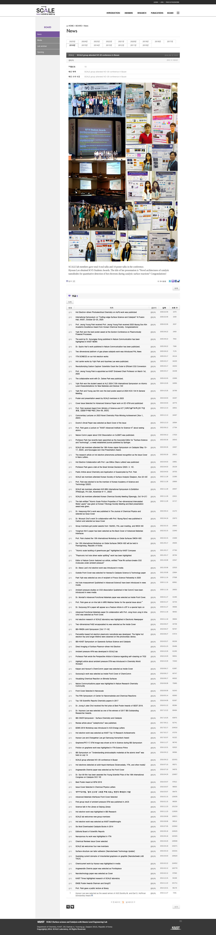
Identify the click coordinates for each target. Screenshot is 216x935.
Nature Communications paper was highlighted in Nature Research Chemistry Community (107, 684)
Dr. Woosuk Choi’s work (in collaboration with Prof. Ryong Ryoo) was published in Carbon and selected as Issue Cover (109, 519)
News (39, 34)
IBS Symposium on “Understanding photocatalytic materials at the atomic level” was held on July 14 (110, 753)
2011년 (133, 45)
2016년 (72, 45)
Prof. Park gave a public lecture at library (92, 888)
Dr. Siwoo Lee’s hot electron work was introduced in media (99, 567)
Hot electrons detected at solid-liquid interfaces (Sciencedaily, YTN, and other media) (110, 764)
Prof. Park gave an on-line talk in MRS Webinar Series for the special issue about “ (109, 602)
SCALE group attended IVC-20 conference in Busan (98, 55)
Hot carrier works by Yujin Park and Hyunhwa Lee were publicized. (102, 361)
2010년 (145, 45)
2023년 (97, 41)
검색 (68, 907)
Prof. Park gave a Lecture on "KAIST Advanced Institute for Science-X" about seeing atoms (110, 428)
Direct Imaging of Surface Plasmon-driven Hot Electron (98, 646)
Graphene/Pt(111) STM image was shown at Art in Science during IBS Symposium (109, 742)
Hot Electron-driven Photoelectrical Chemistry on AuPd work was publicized (106, 312)
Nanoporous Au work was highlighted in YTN (93, 836)
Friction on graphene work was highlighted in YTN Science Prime (102, 747)
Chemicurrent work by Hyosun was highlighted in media (98, 863)
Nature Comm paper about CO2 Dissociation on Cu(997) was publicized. (105, 435)
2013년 (109, 45)
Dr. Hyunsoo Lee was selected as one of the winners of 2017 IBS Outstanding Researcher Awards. (107, 711)
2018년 (158, 41)
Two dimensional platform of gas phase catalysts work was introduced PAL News (108, 351)
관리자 (71, 60)
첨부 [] (71, 281)
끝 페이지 (130, 902)
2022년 (109, 41)
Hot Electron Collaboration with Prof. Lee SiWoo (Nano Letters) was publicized (107, 462)
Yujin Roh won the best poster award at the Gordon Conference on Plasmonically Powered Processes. (108, 333)
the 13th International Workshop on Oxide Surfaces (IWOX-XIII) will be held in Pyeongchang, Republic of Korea (107, 544)
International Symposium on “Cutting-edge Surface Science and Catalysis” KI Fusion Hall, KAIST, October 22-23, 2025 (110, 318)
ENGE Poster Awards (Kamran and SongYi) (93, 883)
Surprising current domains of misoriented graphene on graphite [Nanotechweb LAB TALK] (110, 857)
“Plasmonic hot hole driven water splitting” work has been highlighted (103, 555)
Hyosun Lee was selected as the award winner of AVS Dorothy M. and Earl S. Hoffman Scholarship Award (111, 894)
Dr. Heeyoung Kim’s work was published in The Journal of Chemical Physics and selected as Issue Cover (108, 512)
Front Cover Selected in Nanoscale (90, 691)
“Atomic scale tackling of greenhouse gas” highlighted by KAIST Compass (106, 550)
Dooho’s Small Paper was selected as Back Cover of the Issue (101, 423)
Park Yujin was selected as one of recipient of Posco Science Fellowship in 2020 (108, 577)
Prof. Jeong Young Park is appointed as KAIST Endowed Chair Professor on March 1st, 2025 (111, 372)
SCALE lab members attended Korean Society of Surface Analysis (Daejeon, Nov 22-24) (111, 477)
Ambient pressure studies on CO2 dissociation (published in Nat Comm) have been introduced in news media (109, 591)
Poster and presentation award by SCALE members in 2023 (100, 398)
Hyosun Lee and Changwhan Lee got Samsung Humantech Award (102, 737)
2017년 (170, 41)
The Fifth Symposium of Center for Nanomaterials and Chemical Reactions (106, 695)
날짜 (164, 307)
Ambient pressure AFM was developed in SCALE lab (97, 651)
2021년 (121, 41)
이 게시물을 (162, 281)
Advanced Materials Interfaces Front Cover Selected (96, 797)
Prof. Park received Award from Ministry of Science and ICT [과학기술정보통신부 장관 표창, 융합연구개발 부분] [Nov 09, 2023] (110, 409)
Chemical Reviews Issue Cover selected (92, 841)
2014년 (97, 45)
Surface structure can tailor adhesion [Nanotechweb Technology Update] (105, 851)
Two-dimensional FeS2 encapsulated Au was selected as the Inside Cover (106, 624)
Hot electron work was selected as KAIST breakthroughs (98, 821)
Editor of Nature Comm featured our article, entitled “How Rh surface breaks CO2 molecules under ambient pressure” (109, 561)
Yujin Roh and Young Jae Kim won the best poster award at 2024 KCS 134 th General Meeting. (110, 392)
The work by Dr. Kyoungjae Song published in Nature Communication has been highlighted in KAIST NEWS (108, 340)
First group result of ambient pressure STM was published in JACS (102, 801)
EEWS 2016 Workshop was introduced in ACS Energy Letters (100, 728)
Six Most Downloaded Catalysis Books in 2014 (94, 826)
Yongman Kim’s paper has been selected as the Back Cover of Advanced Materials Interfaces (109, 532)
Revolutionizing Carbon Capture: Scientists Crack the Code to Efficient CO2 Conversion (111, 366)
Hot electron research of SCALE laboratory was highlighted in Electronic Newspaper (109, 619)
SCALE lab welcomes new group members (93, 816)
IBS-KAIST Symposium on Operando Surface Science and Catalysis (103, 641)
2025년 (72, 41)
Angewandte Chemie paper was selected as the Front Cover (100, 769)
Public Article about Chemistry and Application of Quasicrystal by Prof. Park (106, 472)
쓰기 (176, 907)
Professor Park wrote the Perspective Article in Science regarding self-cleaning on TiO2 (111, 656)
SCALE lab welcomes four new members (92, 846)
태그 (72, 907)
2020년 (133, 41)
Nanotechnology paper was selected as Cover (94, 873)
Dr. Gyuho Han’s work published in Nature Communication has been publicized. (108, 346)
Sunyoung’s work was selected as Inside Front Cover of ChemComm (103, 673)
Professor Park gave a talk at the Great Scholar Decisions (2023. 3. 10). (105, 467)
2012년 (121, 45)
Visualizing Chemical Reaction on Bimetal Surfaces (96, 678)
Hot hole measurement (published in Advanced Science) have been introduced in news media (111, 583)
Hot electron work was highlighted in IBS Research (96, 811)
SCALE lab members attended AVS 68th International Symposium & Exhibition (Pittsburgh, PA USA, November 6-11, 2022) (107, 490)
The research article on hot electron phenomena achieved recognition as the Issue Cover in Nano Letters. (111, 455)
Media (39, 40)
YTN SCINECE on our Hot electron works (92, 356)
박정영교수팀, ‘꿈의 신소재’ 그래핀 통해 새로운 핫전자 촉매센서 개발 (103, 792)
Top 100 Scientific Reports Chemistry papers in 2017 (97, 700)
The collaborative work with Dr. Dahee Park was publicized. (99, 378)
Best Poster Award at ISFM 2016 (89, 782)
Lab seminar (42, 46)
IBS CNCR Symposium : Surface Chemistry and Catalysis (99, 718)
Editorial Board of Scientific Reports (90, 831)
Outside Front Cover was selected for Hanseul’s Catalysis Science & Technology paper (111, 572)
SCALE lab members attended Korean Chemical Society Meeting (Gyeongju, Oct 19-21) (111, 496)
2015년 (84, 45)
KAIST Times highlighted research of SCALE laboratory (98, 878)
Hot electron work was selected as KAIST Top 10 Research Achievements (105, 732)
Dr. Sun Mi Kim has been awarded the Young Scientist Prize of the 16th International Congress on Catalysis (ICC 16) (110, 775)
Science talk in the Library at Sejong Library (93, 806)
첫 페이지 (115, 902)
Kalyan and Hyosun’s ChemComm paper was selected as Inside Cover (104, 668)
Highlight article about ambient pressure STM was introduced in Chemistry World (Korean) (108, 662)
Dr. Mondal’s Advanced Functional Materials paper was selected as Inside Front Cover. (111, 597)
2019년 (145, 41)
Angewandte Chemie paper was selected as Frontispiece (98, 868)
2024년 (84, 41)
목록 (176, 288)
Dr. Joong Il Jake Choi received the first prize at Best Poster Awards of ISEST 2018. (109, 705)
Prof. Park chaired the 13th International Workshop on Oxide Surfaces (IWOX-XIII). (109, 538)
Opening (40, 52)
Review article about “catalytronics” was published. (96, 723)
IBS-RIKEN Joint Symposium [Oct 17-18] (93, 629)
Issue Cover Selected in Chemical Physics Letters (95, 787)
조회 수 (175, 307)
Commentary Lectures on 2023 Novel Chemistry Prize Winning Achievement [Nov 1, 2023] (109, 416)
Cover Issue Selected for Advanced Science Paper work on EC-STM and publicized (109, 403)
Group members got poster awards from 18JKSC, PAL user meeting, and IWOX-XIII (109, 526)
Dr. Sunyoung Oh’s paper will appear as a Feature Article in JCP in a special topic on (110, 607)
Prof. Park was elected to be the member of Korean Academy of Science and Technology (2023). (107, 483)
